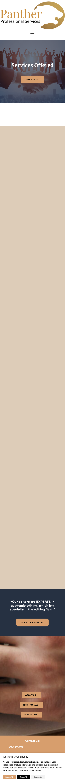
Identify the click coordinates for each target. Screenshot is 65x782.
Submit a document (32, 622)
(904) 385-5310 (16, 747)
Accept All (9, 777)
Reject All (23, 777)
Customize (38, 777)
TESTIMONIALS (30, 705)
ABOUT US (30, 695)
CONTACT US (32, 79)
